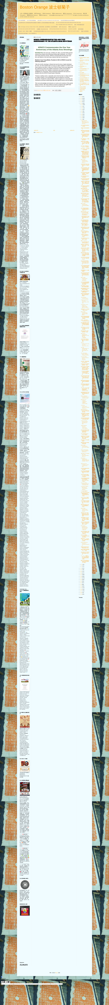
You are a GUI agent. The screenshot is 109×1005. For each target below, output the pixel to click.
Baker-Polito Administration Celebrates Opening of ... (84, 279)
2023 (81, 101)
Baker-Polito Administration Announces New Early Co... (84, 161)
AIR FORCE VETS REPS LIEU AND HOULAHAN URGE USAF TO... (85, 455)
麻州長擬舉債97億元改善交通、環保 (85, 331)
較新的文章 (36, 130)
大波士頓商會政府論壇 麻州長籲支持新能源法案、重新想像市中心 (85, 267)
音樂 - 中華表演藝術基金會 (79, 24)
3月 (82, 119)
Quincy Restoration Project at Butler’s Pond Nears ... (85, 450)
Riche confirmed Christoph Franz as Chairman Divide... (85, 397)
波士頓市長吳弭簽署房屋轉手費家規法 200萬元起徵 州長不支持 (85, 494)
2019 (81, 571)
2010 (81, 586)
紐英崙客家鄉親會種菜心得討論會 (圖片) (85, 419)
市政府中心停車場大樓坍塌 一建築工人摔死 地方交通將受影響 (85, 183)
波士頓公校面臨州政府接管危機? (85, 469)
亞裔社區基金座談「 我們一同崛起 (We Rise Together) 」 (85, 224)
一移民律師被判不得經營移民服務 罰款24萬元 (85, 217)
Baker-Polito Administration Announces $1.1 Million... (84, 313)
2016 (81, 576)
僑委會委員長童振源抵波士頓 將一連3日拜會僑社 (85, 131)
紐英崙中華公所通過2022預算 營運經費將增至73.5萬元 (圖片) (85, 143)
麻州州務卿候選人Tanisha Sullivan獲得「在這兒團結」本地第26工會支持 (85, 190)
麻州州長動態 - (81, 29)
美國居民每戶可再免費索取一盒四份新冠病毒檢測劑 (85, 437)
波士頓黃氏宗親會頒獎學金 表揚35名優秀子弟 (85, 472)
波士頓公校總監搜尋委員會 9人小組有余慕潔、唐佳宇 (85, 523)
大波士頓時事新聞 (21, 20)
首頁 (54, 130)
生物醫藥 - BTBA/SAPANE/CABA (42, 29)
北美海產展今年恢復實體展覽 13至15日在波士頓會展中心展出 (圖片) (85, 415)
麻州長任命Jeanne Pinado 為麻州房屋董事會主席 (85, 231)
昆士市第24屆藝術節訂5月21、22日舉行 (85, 147)
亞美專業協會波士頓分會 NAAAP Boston (84, 76)
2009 (81, 587)
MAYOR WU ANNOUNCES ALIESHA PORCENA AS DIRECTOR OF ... (85, 460)
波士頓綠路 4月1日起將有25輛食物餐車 (85, 286)
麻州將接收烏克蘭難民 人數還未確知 (85, 186)
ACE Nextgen (82, 62)
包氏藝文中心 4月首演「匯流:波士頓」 (85, 310)
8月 (82, 111)
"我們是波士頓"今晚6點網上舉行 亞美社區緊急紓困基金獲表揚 (85, 514)
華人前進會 (82, 72)
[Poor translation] (8, 982)
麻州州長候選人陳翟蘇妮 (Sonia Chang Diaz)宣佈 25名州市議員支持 (85, 250)
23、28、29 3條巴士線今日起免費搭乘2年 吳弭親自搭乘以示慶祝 (85, 557)
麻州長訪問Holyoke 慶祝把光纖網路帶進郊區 (85, 228)
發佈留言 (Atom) (39, 132)
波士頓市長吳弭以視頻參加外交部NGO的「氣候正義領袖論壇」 (85, 377)
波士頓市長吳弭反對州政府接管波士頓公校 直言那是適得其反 (85, 274)
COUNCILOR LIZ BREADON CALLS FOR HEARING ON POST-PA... (85, 122)
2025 (81, 98)
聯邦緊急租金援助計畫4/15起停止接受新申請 (85, 385)
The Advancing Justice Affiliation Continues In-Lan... (85, 354)
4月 (82, 117)
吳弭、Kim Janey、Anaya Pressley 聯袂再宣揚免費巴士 (85, 241)
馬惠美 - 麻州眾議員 (84, 31)
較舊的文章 (72, 130)
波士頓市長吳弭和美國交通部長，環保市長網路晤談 (85, 173)
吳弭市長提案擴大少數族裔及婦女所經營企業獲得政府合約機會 (85, 169)
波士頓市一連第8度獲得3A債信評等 (85, 362)
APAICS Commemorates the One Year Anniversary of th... (85, 344)
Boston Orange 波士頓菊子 (45, 7)
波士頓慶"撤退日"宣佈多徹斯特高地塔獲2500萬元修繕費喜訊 (85, 324)
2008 (81, 589)
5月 (82, 116)
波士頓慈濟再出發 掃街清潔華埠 (85, 177)
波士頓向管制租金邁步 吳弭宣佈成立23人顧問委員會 (85, 431)
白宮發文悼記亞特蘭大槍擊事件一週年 (85, 364)
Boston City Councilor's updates (73, 31)
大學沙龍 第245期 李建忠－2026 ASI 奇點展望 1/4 (27, 33)
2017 (81, 574)
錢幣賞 (81, 91)
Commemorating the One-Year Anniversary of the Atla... (85, 301)
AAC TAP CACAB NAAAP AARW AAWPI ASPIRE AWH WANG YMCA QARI (68, 22)
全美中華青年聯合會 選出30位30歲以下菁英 (85, 340)
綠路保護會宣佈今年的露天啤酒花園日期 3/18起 (85, 393)
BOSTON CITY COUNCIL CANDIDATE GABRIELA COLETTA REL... (84, 401)
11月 (82, 106)
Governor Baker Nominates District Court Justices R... (85, 483)
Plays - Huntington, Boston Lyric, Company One (64, 24)
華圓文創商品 (82, 89)
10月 (82, 107)
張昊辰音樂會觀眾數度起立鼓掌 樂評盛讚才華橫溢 (85, 317)
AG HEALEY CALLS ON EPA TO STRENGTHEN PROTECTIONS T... (85, 306)
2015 (81, 577)
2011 (81, 584)
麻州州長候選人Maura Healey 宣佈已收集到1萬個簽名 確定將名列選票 (85, 254)
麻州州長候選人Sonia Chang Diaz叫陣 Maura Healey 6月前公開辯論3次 (85, 213)
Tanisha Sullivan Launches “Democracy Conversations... (84, 427)
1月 (81, 566)
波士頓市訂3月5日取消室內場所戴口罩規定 (85, 553)
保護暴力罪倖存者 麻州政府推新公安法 (85, 547)
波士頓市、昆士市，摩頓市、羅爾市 (25, 31)
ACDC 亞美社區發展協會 (31, 20)
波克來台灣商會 (83, 86)
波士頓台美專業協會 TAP (84, 77)
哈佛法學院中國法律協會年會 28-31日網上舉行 (85, 165)
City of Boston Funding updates (84, 298)
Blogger (56, 972)
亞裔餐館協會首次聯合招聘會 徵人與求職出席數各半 (85, 156)
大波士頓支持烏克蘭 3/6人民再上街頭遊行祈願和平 (85, 475)
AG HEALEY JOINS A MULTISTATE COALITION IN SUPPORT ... (84, 488)
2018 (81, 573)
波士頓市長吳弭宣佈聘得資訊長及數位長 (85, 179)
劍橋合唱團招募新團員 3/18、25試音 (85, 550)
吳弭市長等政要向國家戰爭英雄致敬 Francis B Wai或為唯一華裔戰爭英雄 (85, 200)
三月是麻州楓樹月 (84, 491)
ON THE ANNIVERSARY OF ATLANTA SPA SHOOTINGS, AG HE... (85, 349)
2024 (81, 99)
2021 (81, 568)
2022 (81, 103)
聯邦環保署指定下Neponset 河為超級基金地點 (85, 410)
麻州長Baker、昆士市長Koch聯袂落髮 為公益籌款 (85, 539)
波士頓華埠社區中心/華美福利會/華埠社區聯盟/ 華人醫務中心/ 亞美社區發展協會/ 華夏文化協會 (36, 22)
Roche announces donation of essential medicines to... (85, 544)
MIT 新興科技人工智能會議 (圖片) (85, 139)
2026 (81, 96)
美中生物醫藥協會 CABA (84, 83)
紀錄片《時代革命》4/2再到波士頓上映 (85, 321)
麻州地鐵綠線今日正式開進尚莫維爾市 (85, 289)
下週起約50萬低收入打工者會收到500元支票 (85, 235)
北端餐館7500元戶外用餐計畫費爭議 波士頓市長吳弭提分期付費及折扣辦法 (85, 153)
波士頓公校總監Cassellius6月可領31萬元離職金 (85, 536)
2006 (81, 592)
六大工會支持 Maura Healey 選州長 (84, 434)
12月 (82, 104)
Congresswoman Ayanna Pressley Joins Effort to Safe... (84, 422)
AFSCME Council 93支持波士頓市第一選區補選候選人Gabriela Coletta (85, 389)
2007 (81, 590)
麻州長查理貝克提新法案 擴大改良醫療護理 (85, 381)
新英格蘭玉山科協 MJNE (84, 79)
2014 (81, 579)
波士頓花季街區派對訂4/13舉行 (85, 126)
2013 (81, 581)
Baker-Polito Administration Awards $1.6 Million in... (85, 205)
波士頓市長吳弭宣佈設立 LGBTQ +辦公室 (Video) (85, 258)
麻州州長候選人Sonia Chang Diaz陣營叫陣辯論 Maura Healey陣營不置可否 (85, 195)
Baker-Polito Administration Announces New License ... (84, 510)
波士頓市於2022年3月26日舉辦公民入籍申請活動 (85, 328)
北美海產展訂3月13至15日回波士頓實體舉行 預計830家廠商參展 (85, 519)
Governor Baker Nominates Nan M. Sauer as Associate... (85, 358)
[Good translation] (3, 982)
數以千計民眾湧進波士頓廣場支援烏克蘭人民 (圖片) (85, 561)
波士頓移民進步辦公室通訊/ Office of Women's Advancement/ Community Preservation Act (50, 31)
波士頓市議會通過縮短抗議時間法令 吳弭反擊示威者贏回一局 (85, 136)
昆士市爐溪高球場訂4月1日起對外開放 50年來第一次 (85, 209)
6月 (82, 114)
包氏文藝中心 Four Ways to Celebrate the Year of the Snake (48, 20)
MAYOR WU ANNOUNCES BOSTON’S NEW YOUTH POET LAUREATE (84, 527)
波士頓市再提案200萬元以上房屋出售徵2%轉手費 (85, 532)
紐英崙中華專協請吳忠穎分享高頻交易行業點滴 (85, 294)
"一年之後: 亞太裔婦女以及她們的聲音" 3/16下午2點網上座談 (85, 373)
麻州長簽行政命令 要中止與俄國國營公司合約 (85, 505)
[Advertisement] (24, 939)
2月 (82, 564)
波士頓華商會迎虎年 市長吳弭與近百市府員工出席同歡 (85, 221)
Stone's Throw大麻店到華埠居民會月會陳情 (85, 498)
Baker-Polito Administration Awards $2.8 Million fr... (85, 447)
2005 (81, 594)
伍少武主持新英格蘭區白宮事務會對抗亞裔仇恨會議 (85, 283)
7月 (82, 112)
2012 (81, 582)
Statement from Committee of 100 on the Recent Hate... (85, 465)
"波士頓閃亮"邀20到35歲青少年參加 (85, 239)
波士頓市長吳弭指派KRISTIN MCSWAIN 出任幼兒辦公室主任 (85, 262)
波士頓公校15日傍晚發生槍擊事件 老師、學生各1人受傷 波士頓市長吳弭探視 (85, 368)
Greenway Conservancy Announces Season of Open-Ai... (85, 407)
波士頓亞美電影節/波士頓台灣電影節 (68, 20)
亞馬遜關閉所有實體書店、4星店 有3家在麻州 (85, 501)
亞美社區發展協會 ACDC (84, 68)
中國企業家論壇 (83, 88)
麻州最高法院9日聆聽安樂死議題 (85, 443)
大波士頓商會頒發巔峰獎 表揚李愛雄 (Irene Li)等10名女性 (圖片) (85, 480)
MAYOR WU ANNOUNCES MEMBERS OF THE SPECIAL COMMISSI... (85, 335)
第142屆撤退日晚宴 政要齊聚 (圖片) (85, 291)
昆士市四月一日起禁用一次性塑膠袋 (85, 149)
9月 (82, 109)
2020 (81, 569)
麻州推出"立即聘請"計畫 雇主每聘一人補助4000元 (85, 245)
